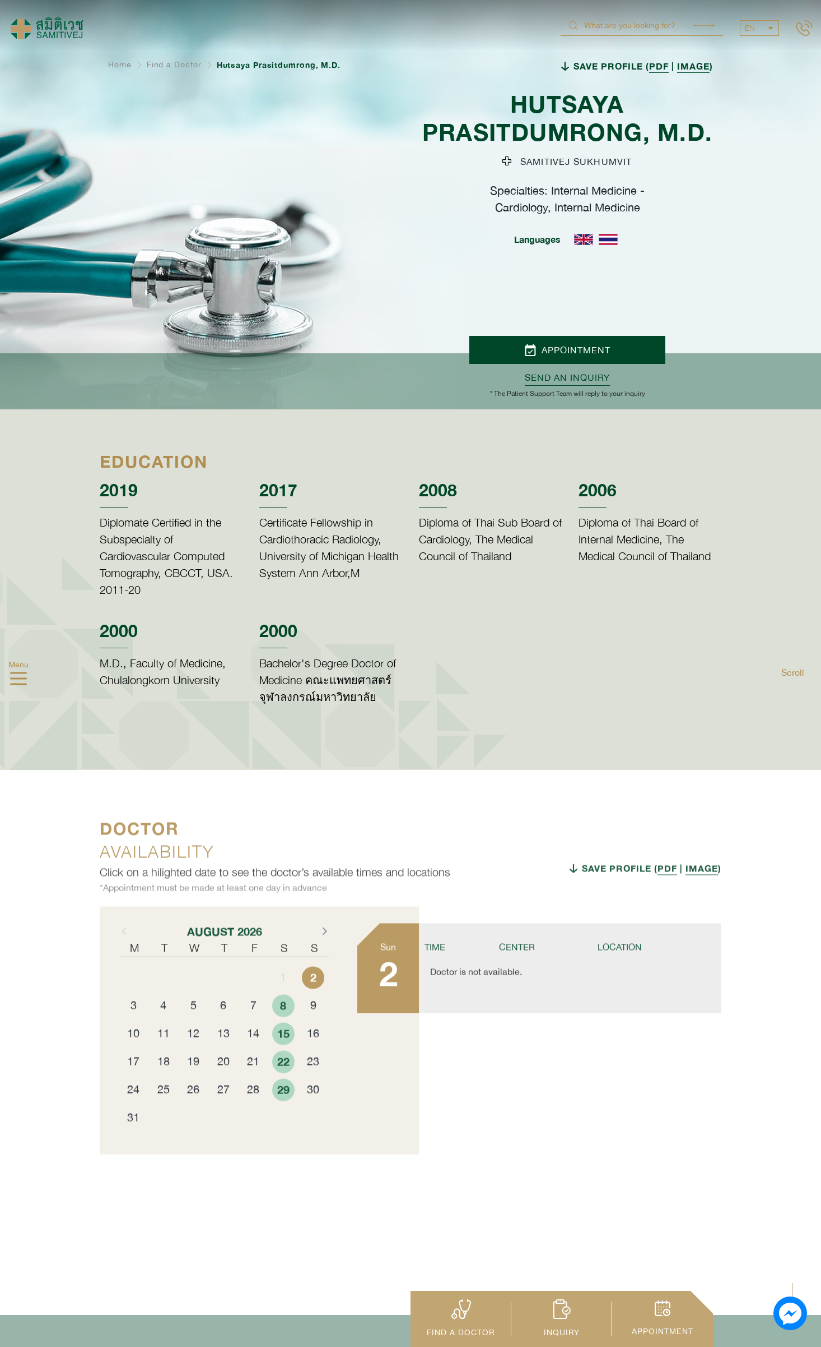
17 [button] (133, 1089)
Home (120, 64)
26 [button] (193, 1117)
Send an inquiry (567, 377)
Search (704, 25)
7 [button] (253, 1033)
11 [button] (163, 1061)
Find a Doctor (174, 64)
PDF (659, 66)
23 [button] (313, 1089)
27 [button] (223, 1117)
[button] (323, 959)
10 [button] (133, 1061)
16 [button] (313, 1061)
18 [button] (163, 1089)
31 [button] (133, 1146)
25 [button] (163, 1117)
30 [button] (313, 1117)
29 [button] (283, 1118)
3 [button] (133, 1033)
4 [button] (163, 1033)
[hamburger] (18, 680)
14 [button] (253, 1061)
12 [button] (193, 1061)
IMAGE (693, 66)
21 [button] (253, 1089)
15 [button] (283, 1062)
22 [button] (283, 1090)
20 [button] (223, 1089)
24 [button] (133, 1117)
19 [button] (193, 1089)
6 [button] (223, 1033)
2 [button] (313, 1006)
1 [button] (283, 1005)
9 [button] (313, 1033)
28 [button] (253, 1117)
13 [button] (223, 1061)
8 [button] (283, 1034)
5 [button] (193, 1033)
